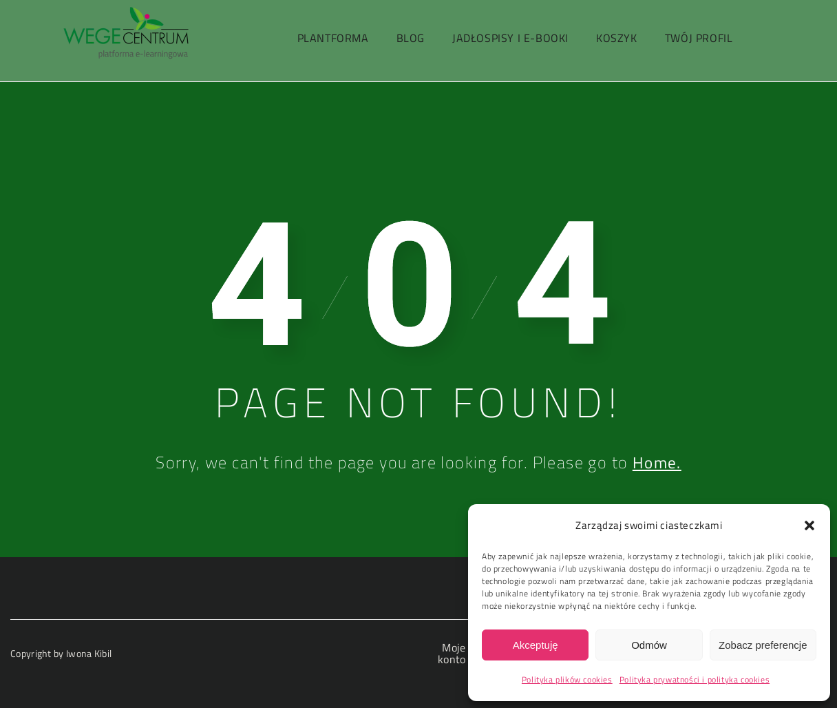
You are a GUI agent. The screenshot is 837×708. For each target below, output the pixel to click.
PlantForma (333, 38)
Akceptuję (535, 645)
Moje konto (452, 653)
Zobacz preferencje (763, 645)
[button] (809, 525)
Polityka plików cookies (567, 679)
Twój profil (699, 38)
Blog (410, 38)
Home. (657, 462)
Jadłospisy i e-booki (510, 38)
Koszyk (616, 38)
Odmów (649, 645)
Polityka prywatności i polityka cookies (694, 679)
